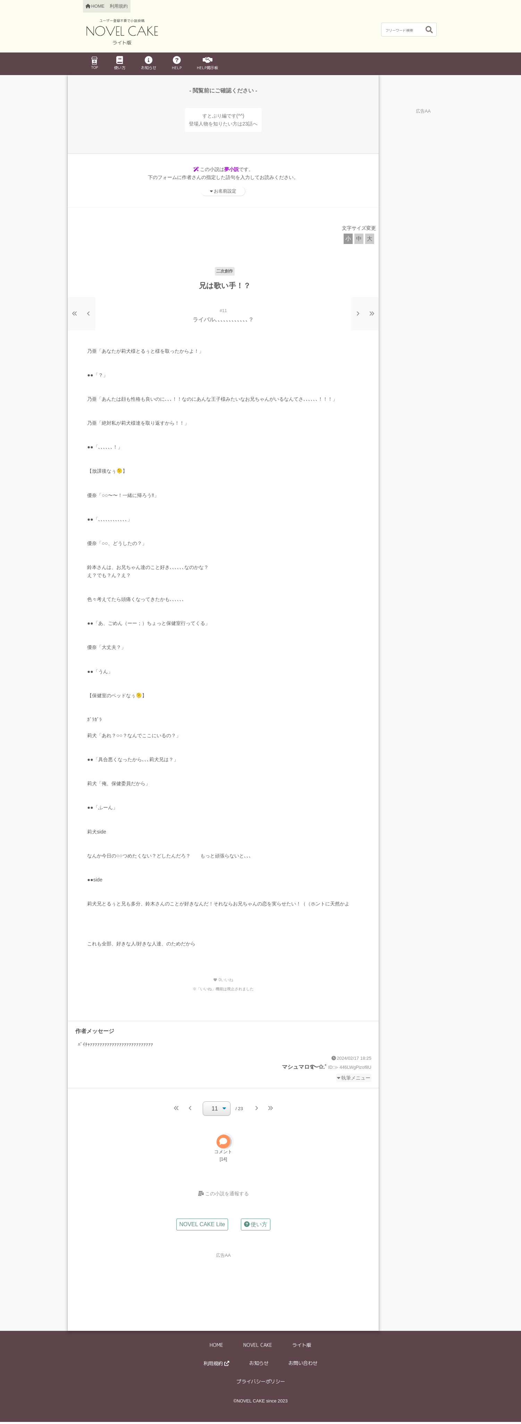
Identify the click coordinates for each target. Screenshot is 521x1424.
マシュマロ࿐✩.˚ (304, 1067)
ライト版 (301, 1347)
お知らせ (148, 63)
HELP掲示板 (207, 63)
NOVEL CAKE (257, 1347)
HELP (177, 63)
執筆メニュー (355, 1078)
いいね (223, 979)
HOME (216, 1347)
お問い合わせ (303, 1365)
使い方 (119, 63)
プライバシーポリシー (260, 1383)
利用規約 (119, 6)
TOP (94, 63)
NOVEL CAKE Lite (202, 1226)
